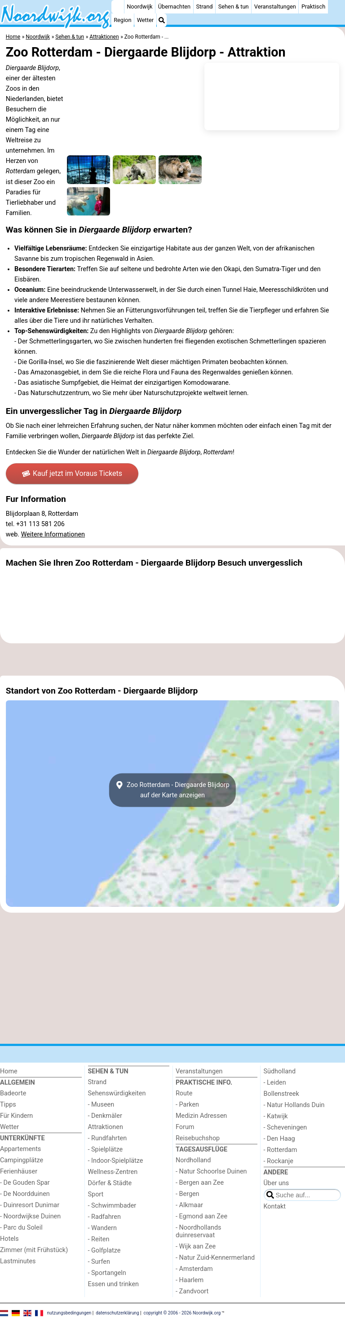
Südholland (280, 1071)
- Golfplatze (104, 1250)
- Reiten (99, 1239)
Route (184, 1093)
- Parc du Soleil (21, 1227)
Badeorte (13, 1093)
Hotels (9, 1239)
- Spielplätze (105, 1149)
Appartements (20, 1149)
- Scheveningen (285, 1127)
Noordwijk (139, 6)
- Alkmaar (189, 1205)
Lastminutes (17, 1261)
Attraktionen (105, 1127)
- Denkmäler (105, 1116)
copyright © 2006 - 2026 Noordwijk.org (182, 1312)
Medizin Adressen (201, 1116)
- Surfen (99, 1262)
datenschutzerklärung (117, 1312)
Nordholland (193, 1160)
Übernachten (174, 6)
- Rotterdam (280, 1150)
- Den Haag (279, 1139)
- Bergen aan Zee (200, 1183)
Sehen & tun (233, 6)
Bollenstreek (281, 1094)
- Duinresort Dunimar (29, 1205)
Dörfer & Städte (110, 1183)
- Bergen (187, 1194)
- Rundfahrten (107, 1138)
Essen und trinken (113, 1284)
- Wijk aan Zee (196, 1246)
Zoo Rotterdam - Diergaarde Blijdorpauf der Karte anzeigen (172, 790)
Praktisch (313, 6)
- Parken (187, 1104)
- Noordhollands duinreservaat (198, 1231)
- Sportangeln (107, 1273)
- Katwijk (276, 1116)
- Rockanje (278, 1161)
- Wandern (102, 1228)
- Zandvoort (192, 1291)
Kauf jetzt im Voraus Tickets (72, 473)
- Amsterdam (194, 1269)
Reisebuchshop (198, 1138)
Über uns (276, 1183)
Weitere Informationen (53, 534)
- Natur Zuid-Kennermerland (215, 1257)
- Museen (101, 1104)
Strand (204, 6)
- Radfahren (104, 1217)
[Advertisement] (172, 659)
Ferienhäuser (18, 1171)
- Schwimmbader (112, 1205)
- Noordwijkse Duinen (30, 1216)
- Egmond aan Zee (201, 1216)
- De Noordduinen (25, 1194)
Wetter (145, 20)
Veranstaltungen (275, 6)
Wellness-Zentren (113, 1172)
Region (122, 20)
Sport (96, 1194)
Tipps (8, 1104)
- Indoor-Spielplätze (115, 1161)
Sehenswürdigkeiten (117, 1093)
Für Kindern (16, 1116)
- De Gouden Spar (25, 1183)
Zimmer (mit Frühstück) (34, 1250)
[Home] (117, 6)
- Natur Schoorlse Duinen (211, 1171)
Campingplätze (21, 1160)
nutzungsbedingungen (69, 1312)
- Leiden (275, 1082)
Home (9, 1071)
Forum (185, 1127)
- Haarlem (189, 1280)
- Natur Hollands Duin (294, 1105)
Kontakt (275, 1206)
